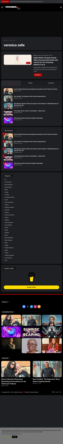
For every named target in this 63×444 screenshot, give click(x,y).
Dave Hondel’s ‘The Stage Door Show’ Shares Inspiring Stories (30, 96)
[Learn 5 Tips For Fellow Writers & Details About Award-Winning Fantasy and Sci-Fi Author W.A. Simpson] (31, 345)
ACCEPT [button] (14, 436)
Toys (6, 260)
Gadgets (7, 220)
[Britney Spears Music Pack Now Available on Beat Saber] (8, 120)
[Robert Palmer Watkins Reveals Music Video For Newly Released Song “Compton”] (11, 343)
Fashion (7, 204)
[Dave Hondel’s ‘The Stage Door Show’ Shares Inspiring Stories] (8, 99)
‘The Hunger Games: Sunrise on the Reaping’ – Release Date (29, 111)
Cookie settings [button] (6, 437)
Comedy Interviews (9, 197)
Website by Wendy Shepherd (31, 392)
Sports (6, 250)
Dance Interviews (9, 202)
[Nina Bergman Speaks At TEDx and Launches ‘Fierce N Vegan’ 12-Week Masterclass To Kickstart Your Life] (8, 106)
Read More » (38, 75)
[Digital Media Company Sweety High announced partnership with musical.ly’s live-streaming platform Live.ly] (18, 60)
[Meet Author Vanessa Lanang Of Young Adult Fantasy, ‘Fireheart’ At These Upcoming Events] (52, 345)
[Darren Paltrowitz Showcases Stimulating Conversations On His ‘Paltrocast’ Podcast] (8, 91)
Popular (30, 83)
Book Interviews (9, 184)
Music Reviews (8, 240)
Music (6, 235)
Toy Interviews (8, 257)
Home (6, 40)
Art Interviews (8, 182)
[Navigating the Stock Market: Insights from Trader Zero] (52, 331)
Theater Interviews (9, 255)
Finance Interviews (9, 215)
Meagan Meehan (38, 55)
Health (6, 230)
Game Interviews (9, 222)
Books (6, 189)
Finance (7, 212)
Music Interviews (9, 237)
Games (6, 227)
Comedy (7, 194)
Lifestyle (7, 232)
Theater (7, 252)
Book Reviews (8, 187)
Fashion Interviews (9, 207)
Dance (6, 199)
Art (5, 179)
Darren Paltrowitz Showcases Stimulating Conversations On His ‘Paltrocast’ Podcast (30, 1)
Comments (51, 83)
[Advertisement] (31, 23)
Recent (11, 83)
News (6, 242)
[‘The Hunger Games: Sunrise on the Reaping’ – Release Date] (8, 113)
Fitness (6, 217)
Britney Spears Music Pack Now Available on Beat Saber (28, 118)
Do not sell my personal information (11, 433)
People (6, 245)
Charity (6, 192)
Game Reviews (8, 225)
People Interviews (9, 247)
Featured (7, 209)
